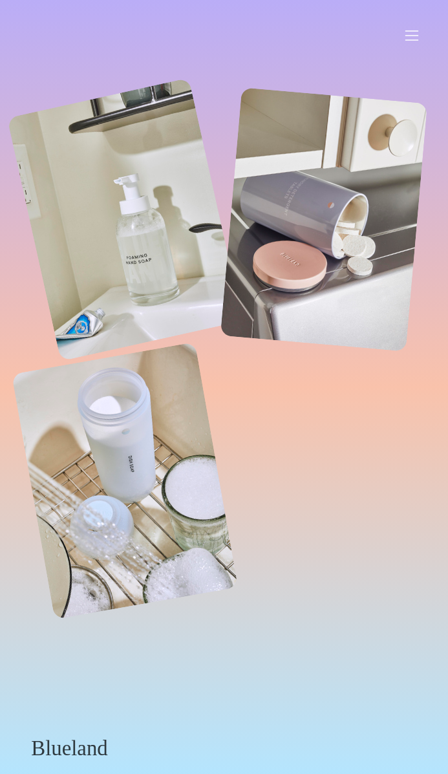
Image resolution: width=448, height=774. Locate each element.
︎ (412, 36)
